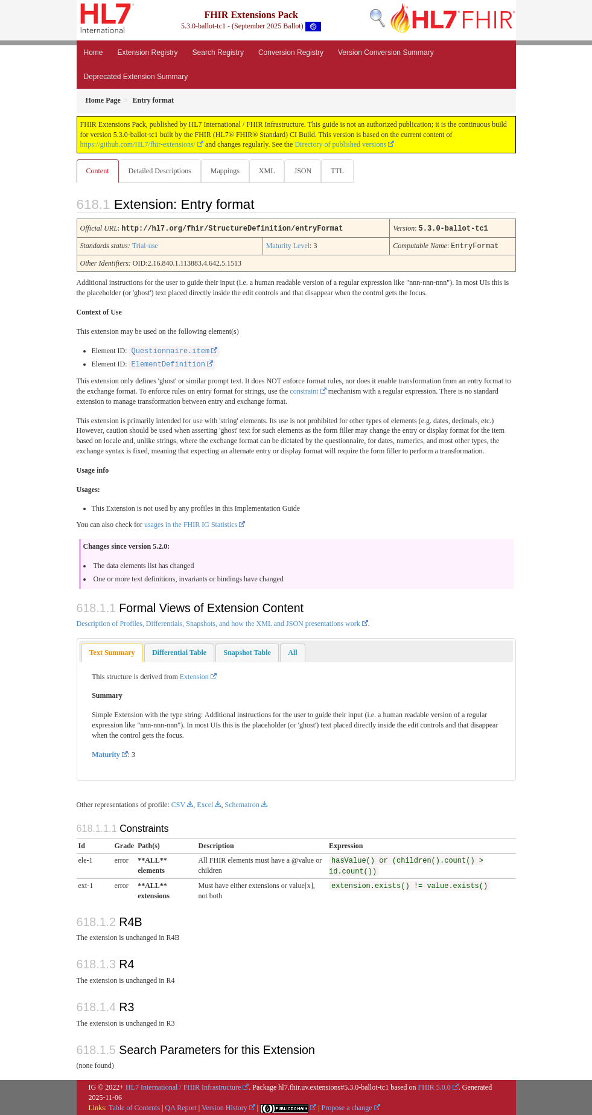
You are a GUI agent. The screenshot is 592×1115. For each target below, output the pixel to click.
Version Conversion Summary (386, 52)
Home (93, 52)
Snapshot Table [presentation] (246, 652)
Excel (205, 804)
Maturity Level (288, 245)
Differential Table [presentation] (179, 652)
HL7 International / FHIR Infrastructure (183, 1086)
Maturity (106, 754)
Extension (194, 676)
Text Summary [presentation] (112, 652)
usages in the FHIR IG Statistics (190, 524)
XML (271, 171)
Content (97, 171)
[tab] (112, 652)
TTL (343, 171)
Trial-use (145, 245)
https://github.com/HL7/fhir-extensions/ (138, 144)
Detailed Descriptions (161, 171)
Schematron (241, 804)
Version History (224, 1107)
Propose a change (347, 1107)
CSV (178, 804)
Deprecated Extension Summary (136, 76)
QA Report (181, 1107)
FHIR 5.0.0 (434, 1086)
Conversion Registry (290, 52)
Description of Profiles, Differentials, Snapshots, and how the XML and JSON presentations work (218, 623)
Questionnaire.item (170, 351)
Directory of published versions (340, 144)
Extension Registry (148, 52)
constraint (304, 390)
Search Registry (218, 52)
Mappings (227, 171)
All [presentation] (292, 652)
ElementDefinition (168, 364)
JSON (307, 171)
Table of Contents (134, 1107)
